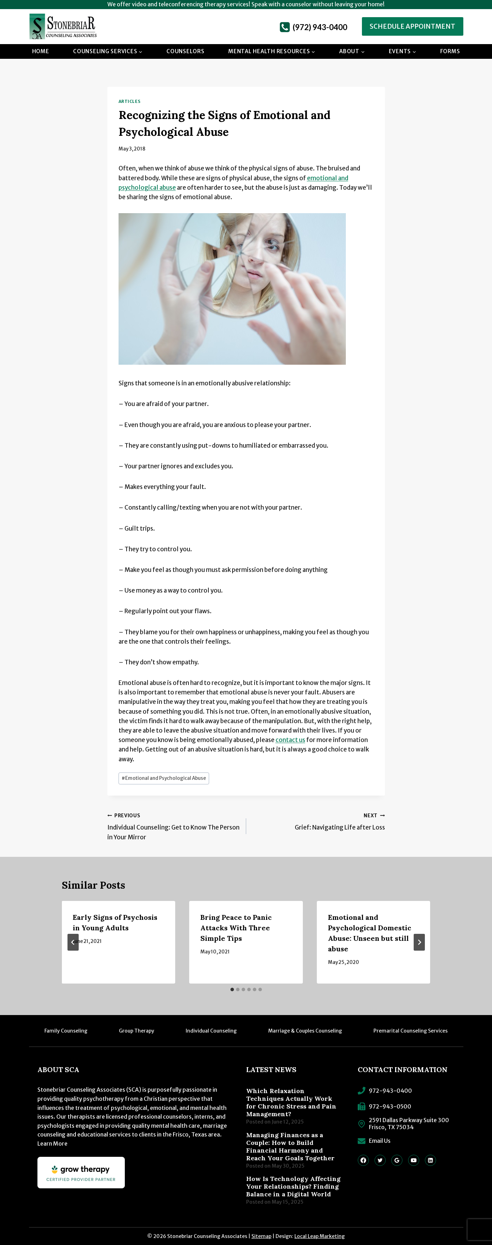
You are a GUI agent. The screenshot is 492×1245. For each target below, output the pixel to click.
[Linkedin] (430, 1160)
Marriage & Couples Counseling (305, 1031)
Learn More (52, 1143)
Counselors (185, 51)
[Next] (419, 942)
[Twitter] (380, 1160)
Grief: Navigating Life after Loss (318, 821)
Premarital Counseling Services (410, 1031)
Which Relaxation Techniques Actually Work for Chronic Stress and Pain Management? (291, 1102)
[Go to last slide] (73, 942)
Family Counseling (65, 1031)
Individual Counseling (211, 1031)
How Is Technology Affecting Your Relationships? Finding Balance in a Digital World (293, 1186)
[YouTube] (413, 1160)
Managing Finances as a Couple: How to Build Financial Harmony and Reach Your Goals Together (290, 1146)
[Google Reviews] (396, 1160)
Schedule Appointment (412, 26)
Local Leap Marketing (319, 1236)
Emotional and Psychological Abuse (164, 778)
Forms (450, 51)
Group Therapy (136, 1031)
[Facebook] (363, 1160)
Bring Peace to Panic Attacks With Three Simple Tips (236, 928)
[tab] (232, 989)
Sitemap (261, 1236)
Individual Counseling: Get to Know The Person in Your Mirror (173, 826)
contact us (290, 740)
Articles (130, 101)
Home (40, 51)
